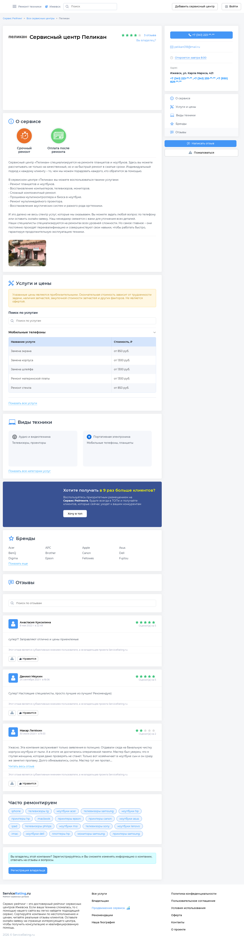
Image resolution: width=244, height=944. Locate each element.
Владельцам (100, 901)
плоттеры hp (61, 833)
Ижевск (53, 6)
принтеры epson (69, 818)
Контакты (177, 922)
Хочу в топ (75, 513)
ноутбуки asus (129, 818)
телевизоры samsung (99, 811)
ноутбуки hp (130, 811)
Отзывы (178, 132)
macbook (44, 818)
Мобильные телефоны (102, 442)
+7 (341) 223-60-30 (201, 35)
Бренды (178, 123)
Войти (231, 6)
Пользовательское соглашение (193, 901)
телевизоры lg (38, 811)
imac (14, 833)
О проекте (178, 929)
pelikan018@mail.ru (187, 47)
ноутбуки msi (68, 826)
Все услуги (99, 893)
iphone (16, 811)
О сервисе (180, 98)
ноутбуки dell (35, 833)
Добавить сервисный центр (195, 6)
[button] (83, 332)
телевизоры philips (38, 826)
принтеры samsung (126, 833)
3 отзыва (150, 35)
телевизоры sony (98, 826)
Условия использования (188, 908)
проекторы (38, 442)
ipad (14, 826)
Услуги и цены (183, 107)
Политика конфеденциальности (194, 893)
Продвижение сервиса (108, 908)
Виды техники (183, 115)
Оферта (176, 915)
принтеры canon (100, 818)
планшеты (126, 442)
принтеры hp (20, 818)
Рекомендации (102, 915)
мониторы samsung (91, 833)
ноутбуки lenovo (128, 826)
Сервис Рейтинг (12, 18)
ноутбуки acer (66, 811)
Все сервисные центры (41, 18)
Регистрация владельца (28, 870)
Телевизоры (20, 442)
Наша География (103, 922)
